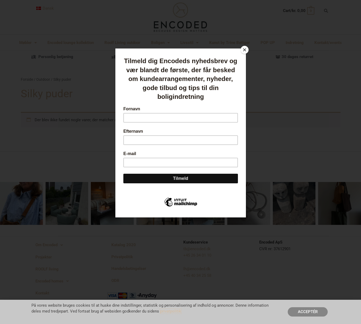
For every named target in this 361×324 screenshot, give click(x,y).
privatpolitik (170, 311)
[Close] (245, 50)
